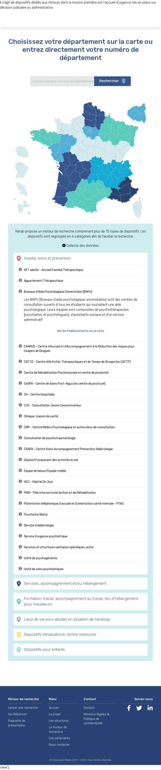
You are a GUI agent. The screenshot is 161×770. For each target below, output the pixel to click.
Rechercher (112, 81)
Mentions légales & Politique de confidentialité (96, 719)
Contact (89, 708)
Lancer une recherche (23, 708)
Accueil (54, 708)
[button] (82, 331)
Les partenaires (59, 738)
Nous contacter (59, 745)
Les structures (59, 721)
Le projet (55, 714)
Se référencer (17, 714)
